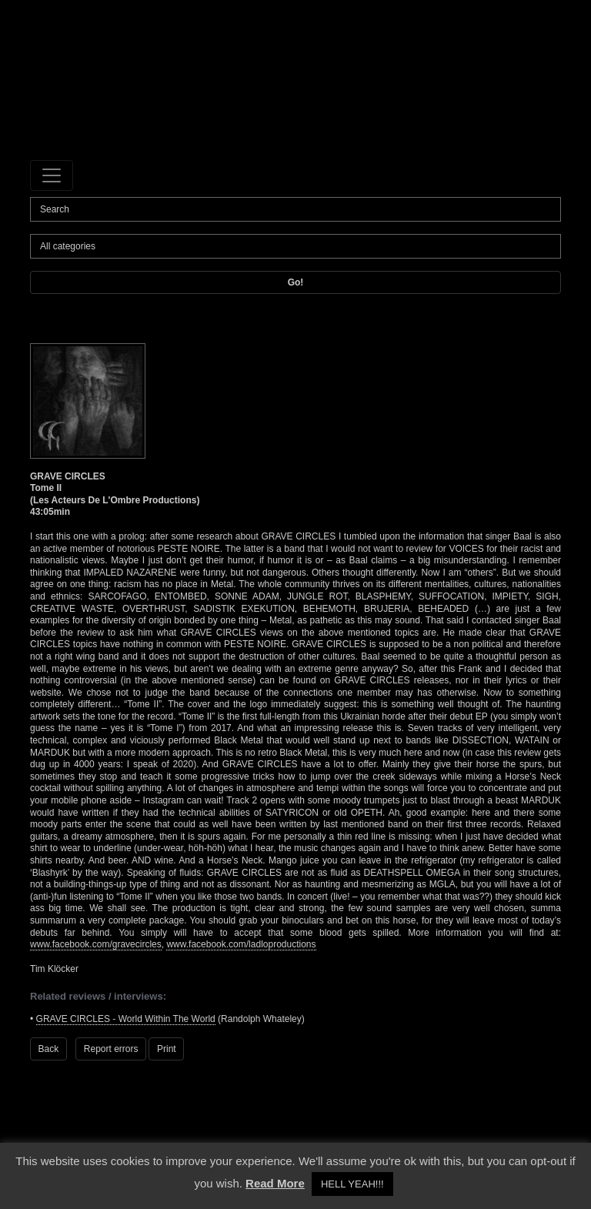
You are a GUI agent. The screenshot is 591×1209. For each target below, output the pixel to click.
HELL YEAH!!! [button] (352, 1184)
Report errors (111, 1049)
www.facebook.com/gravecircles (96, 944)
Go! (296, 282)
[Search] (295, 209)
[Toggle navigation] (51, 175)
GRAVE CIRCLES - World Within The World (125, 1019)
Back (48, 1049)
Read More (275, 1183)
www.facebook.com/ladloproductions (241, 944)
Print (166, 1049)
